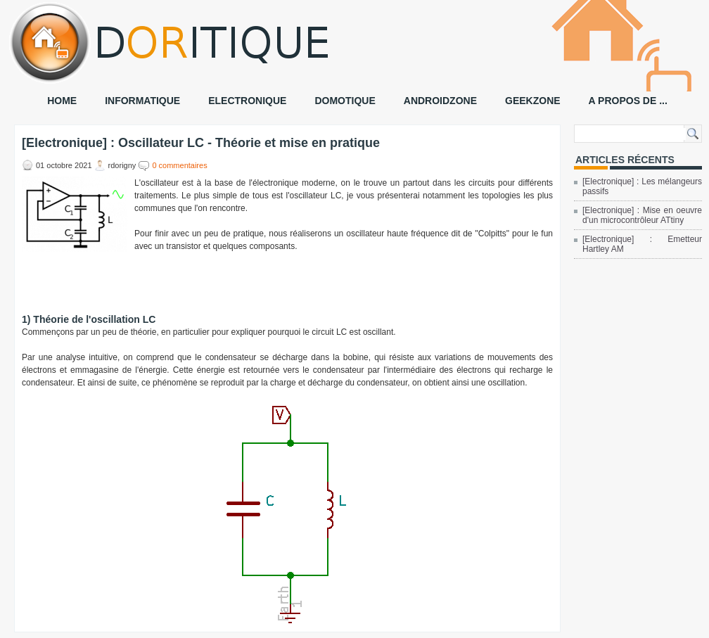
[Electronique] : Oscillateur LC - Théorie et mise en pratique (201, 143)
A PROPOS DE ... (628, 100)
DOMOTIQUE (344, 100)
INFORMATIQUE (142, 100)
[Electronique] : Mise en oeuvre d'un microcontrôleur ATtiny (642, 215)
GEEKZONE (533, 100)
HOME (62, 100)
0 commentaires (179, 165)
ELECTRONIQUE (247, 100)
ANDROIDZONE (440, 100)
